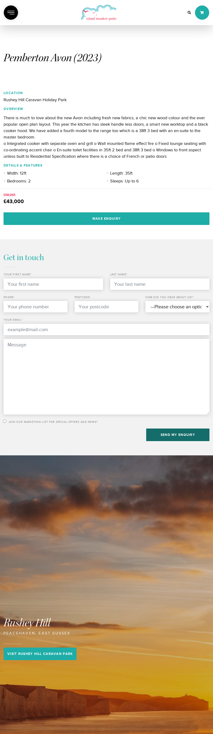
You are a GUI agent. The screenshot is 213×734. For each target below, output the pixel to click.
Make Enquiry (106, 218)
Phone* (9, 297)
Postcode (82, 297)
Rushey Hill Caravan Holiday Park (35, 99)
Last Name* (119, 274)
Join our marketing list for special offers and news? (53, 421)
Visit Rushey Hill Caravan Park (40, 654)
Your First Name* (18, 274)
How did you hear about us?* (169, 297)
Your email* (13, 319)
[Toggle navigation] (11, 12)
